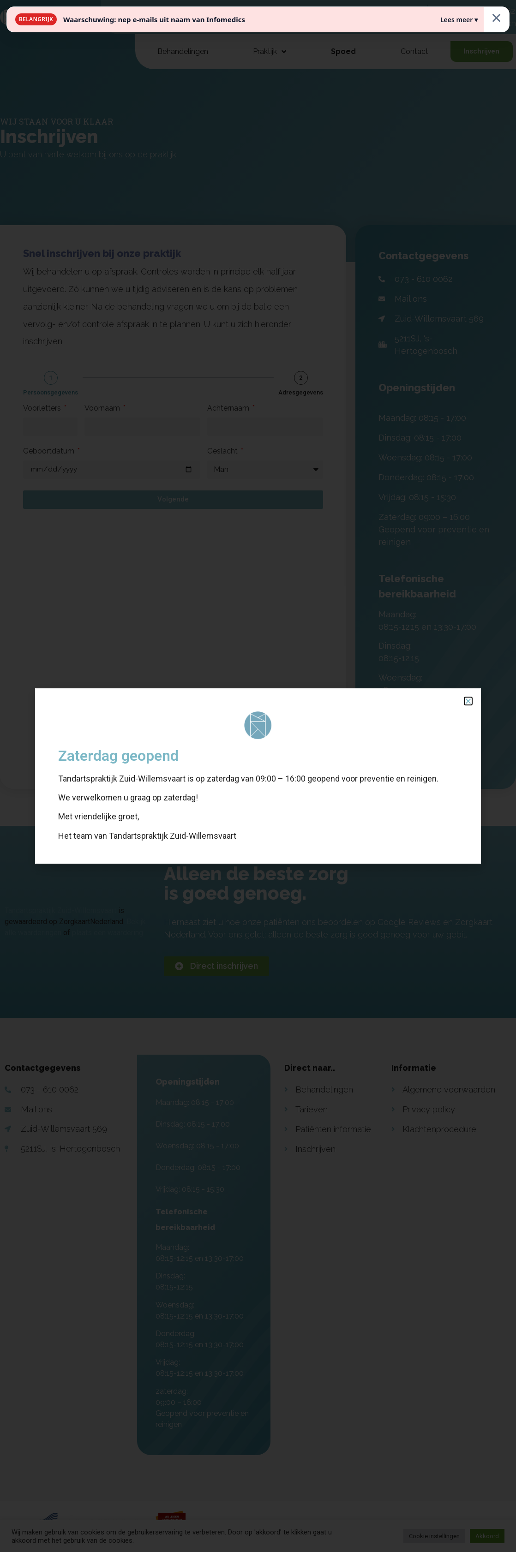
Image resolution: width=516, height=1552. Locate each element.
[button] (468, 701)
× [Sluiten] (496, 17)
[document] (258, 776)
